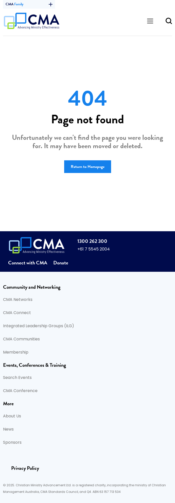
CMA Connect (17, 313)
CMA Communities (21, 339)
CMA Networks (17, 300)
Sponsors (12, 443)
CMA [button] (29, 4)
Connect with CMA (27, 262)
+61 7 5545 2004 (93, 249)
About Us (12, 416)
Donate (60, 262)
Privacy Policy (25, 468)
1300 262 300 (92, 241)
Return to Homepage (87, 167)
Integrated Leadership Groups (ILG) (38, 326)
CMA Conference (20, 391)
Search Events (17, 378)
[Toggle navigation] (150, 21)
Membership (15, 353)
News (8, 430)
